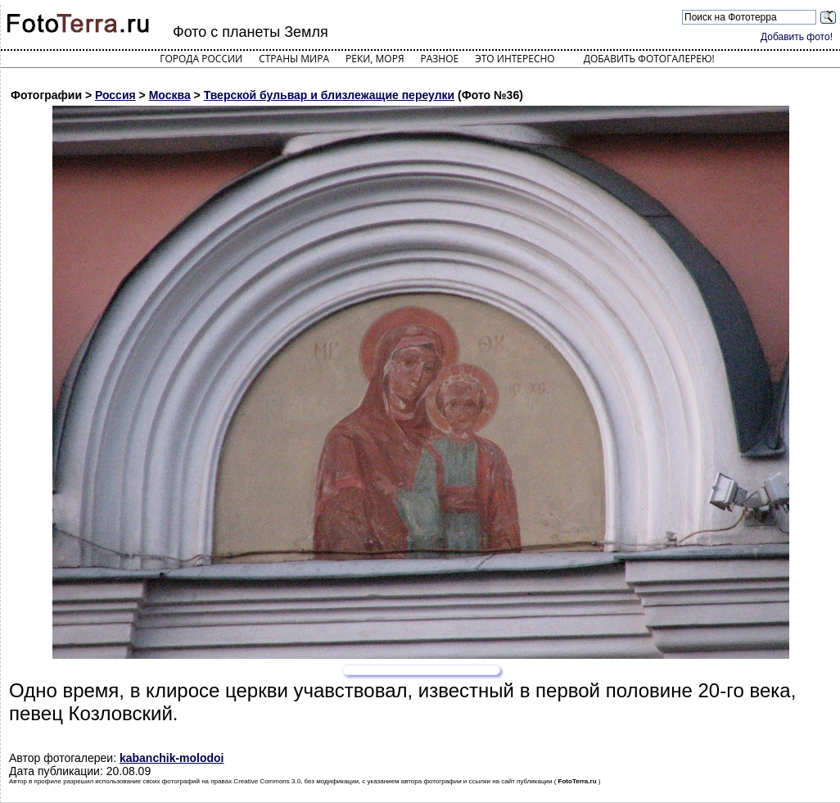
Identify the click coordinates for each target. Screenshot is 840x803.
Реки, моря (374, 59)
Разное (440, 59)
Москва (170, 95)
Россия (115, 95)
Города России (201, 59)
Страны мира (294, 59)
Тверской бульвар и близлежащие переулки (329, 95)
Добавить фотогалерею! (649, 59)
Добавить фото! (797, 37)
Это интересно (515, 59)
